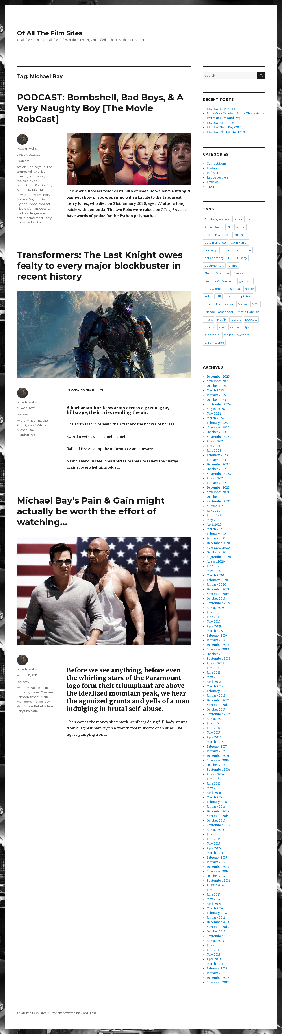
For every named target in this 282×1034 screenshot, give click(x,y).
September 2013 (218, 936)
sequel (235, 327)
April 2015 (214, 848)
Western (243, 335)
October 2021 (216, 497)
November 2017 (217, 705)
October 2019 (216, 598)
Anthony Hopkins (29, 420)
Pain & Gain (25, 706)
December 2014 (218, 867)
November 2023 (218, 427)
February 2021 (217, 534)
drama (35, 692)
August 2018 (215, 663)
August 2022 (216, 478)
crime (247, 250)
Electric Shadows (216, 273)
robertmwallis (27, 148)
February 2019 (217, 635)
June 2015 (213, 839)
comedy (210, 250)
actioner (253, 219)
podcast (23, 213)
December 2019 (218, 589)
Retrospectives (217, 177)
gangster (245, 281)
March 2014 (215, 908)
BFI (229, 227)
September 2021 (218, 501)
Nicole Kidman (27, 208)
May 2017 (213, 733)
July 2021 (213, 511)
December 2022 (218, 464)
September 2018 (218, 659)
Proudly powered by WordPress (73, 1013)
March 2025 (215, 390)
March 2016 (215, 797)
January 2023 (216, 460)
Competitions (216, 164)
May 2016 (213, 788)
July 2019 (213, 612)
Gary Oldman (213, 288)
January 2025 (216, 395)
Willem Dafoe (214, 342)
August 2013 (215, 941)
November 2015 (218, 816)
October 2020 (216, 552)
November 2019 (218, 594)
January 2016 (216, 807)
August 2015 (215, 830)
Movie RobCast (39, 204)
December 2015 (218, 811)
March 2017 (215, 742)
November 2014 (218, 871)
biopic (240, 227)
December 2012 (218, 978)
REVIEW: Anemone (220, 123)
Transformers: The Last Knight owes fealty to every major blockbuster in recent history (99, 265)
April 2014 (214, 904)
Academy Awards (217, 219)
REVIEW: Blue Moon (221, 109)
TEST (211, 187)
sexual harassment (30, 218)
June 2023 (214, 450)
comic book (229, 250)
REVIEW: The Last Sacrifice (226, 132)
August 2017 (215, 719)
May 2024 (214, 413)
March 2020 (215, 575)
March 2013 (215, 964)
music (208, 319)
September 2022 (219, 474)
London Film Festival (219, 304)
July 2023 (213, 446)
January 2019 (216, 640)
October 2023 (216, 432)
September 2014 (218, 881)
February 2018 (217, 691)
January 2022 (216, 483)
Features (213, 168)
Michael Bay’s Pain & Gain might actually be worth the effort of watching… (91, 511)
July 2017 (213, 723)
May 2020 (214, 571)
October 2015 (216, 820)
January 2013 (216, 973)
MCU (255, 304)
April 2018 (214, 682)
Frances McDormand (219, 281)
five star (239, 273)
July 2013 (213, 945)
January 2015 (216, 862)
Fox (31, 176)
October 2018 (216, 654)
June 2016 (213, 783)
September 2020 (219, 557)
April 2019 (214, 626)
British (238, 234)
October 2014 (216, 876)
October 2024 (216, 400)
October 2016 (216, 765)
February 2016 (217, 802)
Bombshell (24, 171)
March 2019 (215, 631)
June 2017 (213, 728)
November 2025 (218, 381)
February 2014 (217, 913)
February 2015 (217, 857)
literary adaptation (238, 296)
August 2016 (215, 774)
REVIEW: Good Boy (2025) (225, 127)
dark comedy (214, 258)
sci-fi (222, 327)
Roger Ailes (38, 213)
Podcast (23, 160)
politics (209, 327)
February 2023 (217, 455)
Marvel (243, 304)
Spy (247, 327)
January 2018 (216, 696)
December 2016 (218, 756)
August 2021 (215, 506)
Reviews (23, 414)
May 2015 (213, 844)
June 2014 (214, 894)
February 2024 (217, 423)
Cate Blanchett (215, 242)
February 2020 (217, 580)
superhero (211, 335)
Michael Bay (25, 199)
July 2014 (213, 890)
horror (249, 288)
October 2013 (216, 931)
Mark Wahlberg (39, 425)
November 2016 (218, 760)
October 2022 (216, 469)
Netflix (221, 319)
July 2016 (213, 779)
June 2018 (214, 672)
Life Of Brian (42, 185)
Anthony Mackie (28, 687)
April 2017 (214, 737)
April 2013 (214, 959)
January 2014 (216, 918)
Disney (242, 258)
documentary (214, 265)
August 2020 (216, 561)
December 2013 (218, 922)
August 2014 (215, 885)
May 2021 (214, 520)
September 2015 (218, 825)
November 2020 (218, 548)
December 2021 (218, 487)
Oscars (44, 208)
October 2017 (216, 709)
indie (208, 296)
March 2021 (215, 529)
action (21, 167)
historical (234, 288)
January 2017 (216, 751)
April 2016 (214, 793)
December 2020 (218, 543)
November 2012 (218, 982)
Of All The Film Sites (49, 33)
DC (230, 258)
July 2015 (213, 834)
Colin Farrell (239, 242)
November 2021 (218, 492)
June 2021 (214, 515)
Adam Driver (213, 227)
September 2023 (219, 437)
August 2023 (216, 441)
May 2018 (213, 677)
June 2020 (214, 566)
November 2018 (218, 649)
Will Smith (34, 222)
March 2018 (215, 686)
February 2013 (217, 968)
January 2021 (216, 538)
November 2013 (218, 927)
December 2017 (218, 700)
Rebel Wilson (43, 706)
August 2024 (216, 409)
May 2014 (213, 899)
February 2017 (217, 746)
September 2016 (218, 770)
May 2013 (213, 954)
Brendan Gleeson (217, 234)
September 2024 (219, 404)
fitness (34, 697)
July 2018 (213, 668)
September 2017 (218, 714)
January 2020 (216, 585)
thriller (228, 335)
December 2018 (218, 645)
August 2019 (215, 608)
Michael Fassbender (218, 312)
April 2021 (214, 524)
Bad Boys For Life (39, 167)
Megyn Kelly (41, 194)
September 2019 (218, 603)
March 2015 (215, 853)
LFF (218, 296)
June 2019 (213, 617)
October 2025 (216, 386)
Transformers (26, 434)
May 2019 (213, 622)
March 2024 (215, 418)
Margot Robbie (28, 190)
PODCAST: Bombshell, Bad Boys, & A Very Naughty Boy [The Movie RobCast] (100, 108)
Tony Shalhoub (27, 711)
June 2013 (214, 950)
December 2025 (218, 377)
